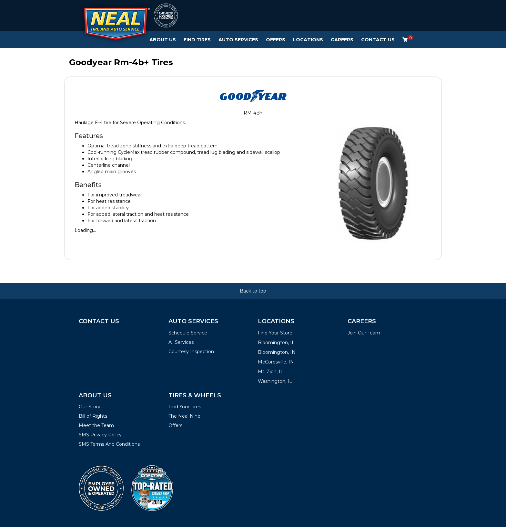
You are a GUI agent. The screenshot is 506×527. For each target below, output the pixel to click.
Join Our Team (364, 333)
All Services (181, 342)
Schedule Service (187, 333)
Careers (342, 40)
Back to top (253, 291)
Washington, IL (275, 381)
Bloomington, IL (276, 342)
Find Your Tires (184, 407)
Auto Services (238, 40)
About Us (162, 40)
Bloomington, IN (277, 352)
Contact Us (378, 40)
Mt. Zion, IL (270, 371)
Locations (308, 40)
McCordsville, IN (276, 362)
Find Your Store (275, 333)
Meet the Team (96, 425)
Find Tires (197, 40)
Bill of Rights (93, 416)
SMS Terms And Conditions (109, 444)
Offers (275, 40)
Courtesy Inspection (191, 351)
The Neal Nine (184, 416)
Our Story (89, 407)
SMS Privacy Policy (100, 435)
